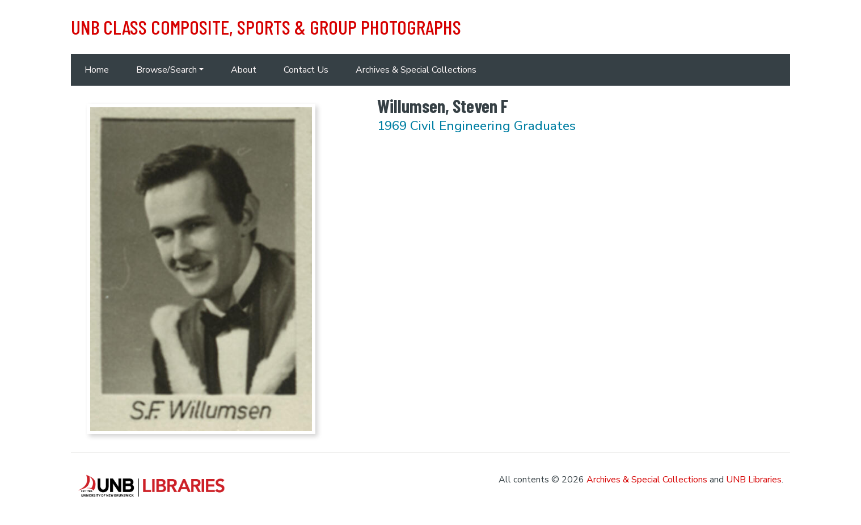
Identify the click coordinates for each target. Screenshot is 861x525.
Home (97, 70)
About (243, 70)
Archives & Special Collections (416, 70)
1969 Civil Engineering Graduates (476, 126)
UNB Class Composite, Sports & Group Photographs (266, 27)
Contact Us (306, 70)
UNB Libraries (754, 479)
